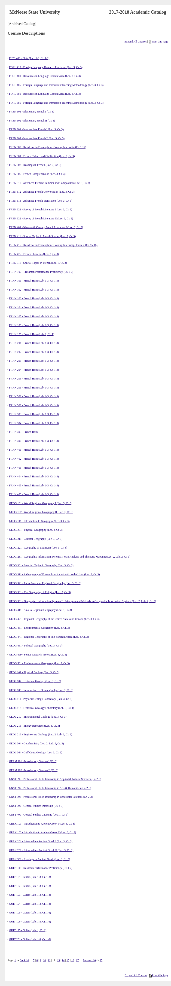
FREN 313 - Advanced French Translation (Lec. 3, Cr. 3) (40, 200)
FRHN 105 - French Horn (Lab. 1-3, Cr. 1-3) (34, 316)
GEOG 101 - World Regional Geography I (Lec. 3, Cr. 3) (40, 503)
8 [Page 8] (37, 960)
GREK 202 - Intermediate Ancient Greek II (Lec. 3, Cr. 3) (41, 850)
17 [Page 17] (77, 960)
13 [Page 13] (58, 960)
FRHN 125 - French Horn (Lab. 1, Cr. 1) (31, 334)
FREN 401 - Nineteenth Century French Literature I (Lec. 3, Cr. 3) (46, 227)
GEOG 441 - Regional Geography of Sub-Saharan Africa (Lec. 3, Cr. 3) (49, 636)
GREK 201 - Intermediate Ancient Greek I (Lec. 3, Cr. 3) (40, 841)
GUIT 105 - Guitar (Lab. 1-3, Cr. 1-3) (30, 912)
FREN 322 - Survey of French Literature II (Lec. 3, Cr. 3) (41, 218)
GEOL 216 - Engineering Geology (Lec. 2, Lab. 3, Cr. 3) (40, 734)
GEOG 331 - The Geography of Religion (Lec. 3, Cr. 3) (40, 592)
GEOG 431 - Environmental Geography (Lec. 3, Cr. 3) (39, 627)
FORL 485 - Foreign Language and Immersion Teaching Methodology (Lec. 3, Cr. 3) (56, 85)
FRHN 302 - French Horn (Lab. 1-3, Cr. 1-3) (34, 405)
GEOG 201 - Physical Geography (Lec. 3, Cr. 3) (36, 529)
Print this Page (158, 41)
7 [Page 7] (33, 960)
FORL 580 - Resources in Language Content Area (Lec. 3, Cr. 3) (45, 93)
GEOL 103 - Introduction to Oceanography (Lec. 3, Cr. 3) (41, 690)
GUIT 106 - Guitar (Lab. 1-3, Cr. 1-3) (30, 921)
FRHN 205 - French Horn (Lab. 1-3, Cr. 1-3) (34, 378)
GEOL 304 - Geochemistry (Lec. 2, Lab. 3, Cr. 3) (36, 743)
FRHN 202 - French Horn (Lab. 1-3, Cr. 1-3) (34, 352)
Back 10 (24, 960)
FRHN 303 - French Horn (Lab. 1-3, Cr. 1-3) (34, 414)
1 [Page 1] (15, 960)
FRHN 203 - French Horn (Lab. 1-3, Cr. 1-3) (34, 360)
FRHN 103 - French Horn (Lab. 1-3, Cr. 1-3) (34, 298)
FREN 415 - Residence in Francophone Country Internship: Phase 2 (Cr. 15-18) (53, 245)
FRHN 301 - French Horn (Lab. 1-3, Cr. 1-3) (34, 396)
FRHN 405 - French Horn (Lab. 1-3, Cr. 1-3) (34, 485)
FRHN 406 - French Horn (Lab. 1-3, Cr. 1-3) (34, 494)
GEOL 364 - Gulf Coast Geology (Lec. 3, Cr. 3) (35, 752)
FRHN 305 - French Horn (23, 432)
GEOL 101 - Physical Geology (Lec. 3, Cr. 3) (34, 672)
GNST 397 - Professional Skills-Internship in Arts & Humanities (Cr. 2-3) (50, 788)
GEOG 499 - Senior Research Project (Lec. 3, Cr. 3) (38, 654)
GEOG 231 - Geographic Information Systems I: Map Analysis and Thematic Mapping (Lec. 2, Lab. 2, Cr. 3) (69, 556)
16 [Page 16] (72, 960)
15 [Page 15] (68, 960)
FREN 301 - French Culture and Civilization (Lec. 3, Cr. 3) (42, 156)
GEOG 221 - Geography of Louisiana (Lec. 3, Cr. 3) (38, 547)
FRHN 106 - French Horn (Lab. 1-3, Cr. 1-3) (34, 325)
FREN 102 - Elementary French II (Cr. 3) (32, 120)
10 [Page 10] (44, 960)
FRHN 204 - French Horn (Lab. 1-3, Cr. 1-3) (34, 369)
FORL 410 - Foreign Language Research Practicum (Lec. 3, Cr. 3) (45, 67)
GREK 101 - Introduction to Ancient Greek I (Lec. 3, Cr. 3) (42, 823)
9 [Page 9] (40, 960)
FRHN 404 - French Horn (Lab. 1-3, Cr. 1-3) (34, 476)
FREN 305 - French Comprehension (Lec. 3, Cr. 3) (37, 174)
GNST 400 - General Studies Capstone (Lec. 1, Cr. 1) (38, 814)
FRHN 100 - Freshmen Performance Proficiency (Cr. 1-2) (41, 271)
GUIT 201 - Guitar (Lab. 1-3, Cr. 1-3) (30, 939)
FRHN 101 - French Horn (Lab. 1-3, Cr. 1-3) (34, 280)
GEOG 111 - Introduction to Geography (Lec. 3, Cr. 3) (39, 521)
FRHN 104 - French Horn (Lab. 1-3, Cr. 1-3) (34, 307)
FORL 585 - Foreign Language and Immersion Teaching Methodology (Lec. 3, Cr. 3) (56, 102)
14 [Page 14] (63, 960)
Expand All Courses (136, 41)
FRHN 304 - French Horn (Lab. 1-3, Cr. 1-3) (34, 423)
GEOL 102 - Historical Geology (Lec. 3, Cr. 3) (35, 681)
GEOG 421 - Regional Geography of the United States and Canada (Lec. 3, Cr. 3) (54, 619)
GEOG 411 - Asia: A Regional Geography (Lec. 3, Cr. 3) (40, 610)
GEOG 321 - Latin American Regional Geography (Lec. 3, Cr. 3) (45, 583)
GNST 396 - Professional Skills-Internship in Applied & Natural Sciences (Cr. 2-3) (55, 779)
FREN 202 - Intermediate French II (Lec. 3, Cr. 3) (36, 138)
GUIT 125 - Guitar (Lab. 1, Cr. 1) (27, 930)
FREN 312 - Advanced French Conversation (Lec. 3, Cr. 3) (41, 191)
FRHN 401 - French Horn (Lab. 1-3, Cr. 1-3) (34, 449)
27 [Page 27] (101, 960)
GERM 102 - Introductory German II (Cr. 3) (33, 770)
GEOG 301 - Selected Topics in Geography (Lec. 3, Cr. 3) (41, 565)
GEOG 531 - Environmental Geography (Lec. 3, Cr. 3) (39, 663)
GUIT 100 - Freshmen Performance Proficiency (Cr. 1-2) (40, 868)
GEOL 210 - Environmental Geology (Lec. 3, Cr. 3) (38, 716)
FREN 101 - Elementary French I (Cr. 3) (31, 111)
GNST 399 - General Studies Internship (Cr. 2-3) (36, 805)
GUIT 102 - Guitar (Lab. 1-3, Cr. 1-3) (30, 886)
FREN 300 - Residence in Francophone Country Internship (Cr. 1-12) (47, 147)
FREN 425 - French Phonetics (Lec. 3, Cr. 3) (34, 254)
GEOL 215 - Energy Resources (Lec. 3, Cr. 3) (34, 725)
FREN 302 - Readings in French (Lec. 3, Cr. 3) (35, 165)
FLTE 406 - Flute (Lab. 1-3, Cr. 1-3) (29, 58)
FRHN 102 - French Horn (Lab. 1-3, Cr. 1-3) (34, 289)
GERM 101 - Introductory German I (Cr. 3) (33, 761)
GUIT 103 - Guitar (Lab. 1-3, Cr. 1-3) (30, 894)
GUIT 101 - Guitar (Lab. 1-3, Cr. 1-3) (30, 877)
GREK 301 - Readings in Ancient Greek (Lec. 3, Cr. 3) (39, 859)
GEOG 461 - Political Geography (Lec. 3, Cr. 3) (35, 645)
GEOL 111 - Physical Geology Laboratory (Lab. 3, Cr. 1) (40, 699)
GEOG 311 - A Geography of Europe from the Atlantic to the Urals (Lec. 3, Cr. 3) (54, 574)
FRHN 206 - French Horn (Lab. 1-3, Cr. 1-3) (34, 387)
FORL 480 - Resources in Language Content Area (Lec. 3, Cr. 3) (45, 76)
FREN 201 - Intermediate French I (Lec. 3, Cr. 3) (36, 129)
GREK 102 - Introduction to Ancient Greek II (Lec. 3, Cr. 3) (42, 832)
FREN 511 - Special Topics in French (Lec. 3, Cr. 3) (38, 262)
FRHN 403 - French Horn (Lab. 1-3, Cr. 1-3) (34, 467)
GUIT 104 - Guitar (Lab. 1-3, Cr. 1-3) (30, 903)
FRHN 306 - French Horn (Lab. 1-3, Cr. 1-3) (34, 441)
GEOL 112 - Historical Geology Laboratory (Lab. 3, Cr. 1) (41, 708)
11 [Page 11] (49, 960)
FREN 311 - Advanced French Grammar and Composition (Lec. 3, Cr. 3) (49, 183)
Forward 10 (89, 960)
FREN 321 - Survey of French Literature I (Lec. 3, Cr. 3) (40, 209)
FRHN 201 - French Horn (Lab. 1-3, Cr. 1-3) (34, 343)
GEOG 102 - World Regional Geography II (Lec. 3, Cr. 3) (41, 512)
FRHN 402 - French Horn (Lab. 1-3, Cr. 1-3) (34, 458)
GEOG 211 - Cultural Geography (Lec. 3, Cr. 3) (35, 538)
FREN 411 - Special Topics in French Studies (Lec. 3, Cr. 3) (42, 236)
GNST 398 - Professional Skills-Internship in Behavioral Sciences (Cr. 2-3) (51, 796)
